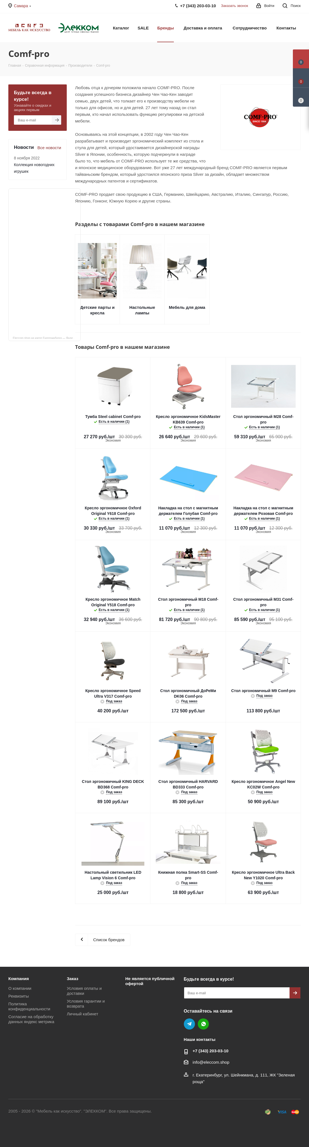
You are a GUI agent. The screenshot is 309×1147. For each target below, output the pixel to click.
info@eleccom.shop (211, 1062)
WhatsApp (203, 1024)
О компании (19, 988)
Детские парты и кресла (97, 310)
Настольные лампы (142, 310)
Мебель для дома (187, 307)
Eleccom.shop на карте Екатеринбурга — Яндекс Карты (47, 338)
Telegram (189, 1024)
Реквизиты (18, 996)
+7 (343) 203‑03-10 (211, 1050)
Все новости (49, 147)
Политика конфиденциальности (29, 1006)
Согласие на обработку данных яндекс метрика (31, 1019)
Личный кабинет (82, 1013)
